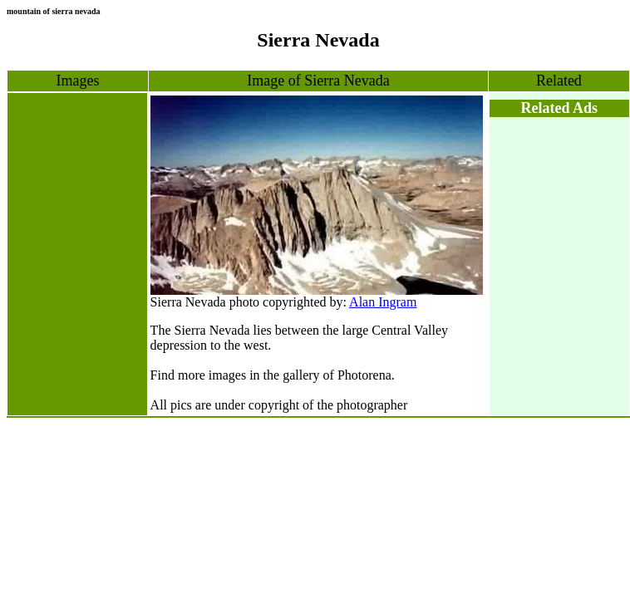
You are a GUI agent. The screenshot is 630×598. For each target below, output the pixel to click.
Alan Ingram (382, 302)
